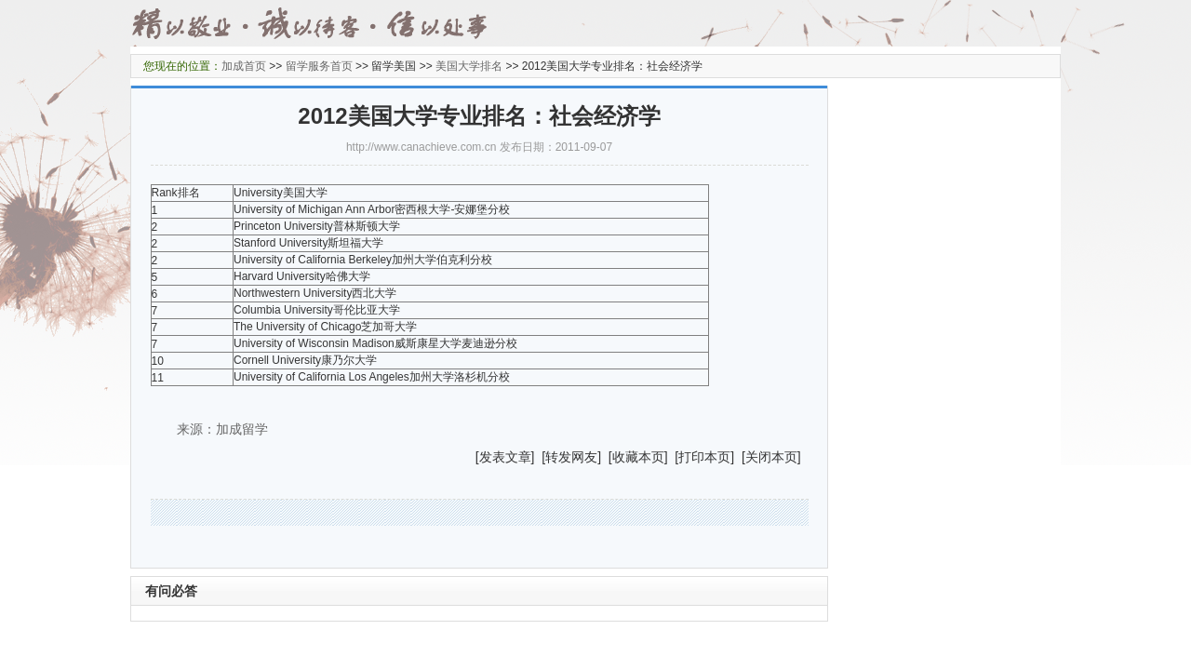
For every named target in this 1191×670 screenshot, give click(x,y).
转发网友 (571, 456)
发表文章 (505, 456)
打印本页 (704, 456)
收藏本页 (638, 456)
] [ (538, 456)
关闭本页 (771, 456)
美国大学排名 (468, 66)
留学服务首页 (319, 66)
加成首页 (243, 66)
